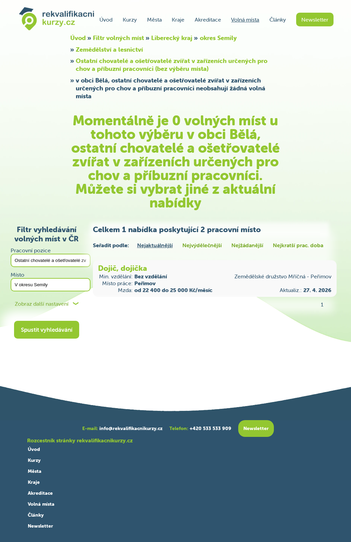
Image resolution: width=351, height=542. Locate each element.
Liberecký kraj (171, 38)
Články (277, 19)
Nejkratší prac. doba (298, 245)
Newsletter (314, 19)
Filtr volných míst (118, 38)
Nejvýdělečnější (202, 245)
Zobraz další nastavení (42, 304)
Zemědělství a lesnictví (109, 49)
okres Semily (218, 38)
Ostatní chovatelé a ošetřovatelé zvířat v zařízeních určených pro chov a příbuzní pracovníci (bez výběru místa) (171, 65)
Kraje (178, 19)
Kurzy (130, 19)
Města (154, 19)
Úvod (105, 19)
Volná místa (245, 19)
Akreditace (208, 19)
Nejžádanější (247, 245)
